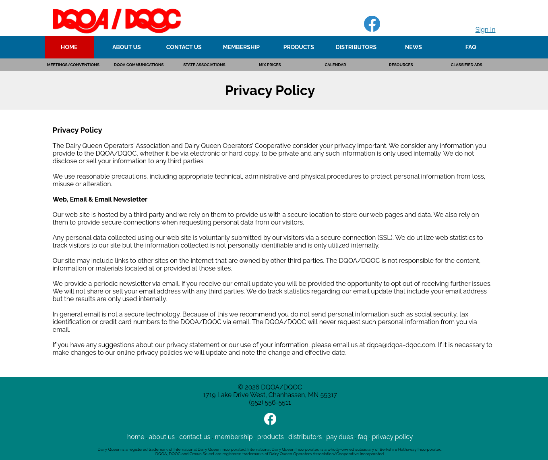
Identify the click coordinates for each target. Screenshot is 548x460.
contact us (194, 437)
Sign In (486, 29)
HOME (69, 47)
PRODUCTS (298, 47)
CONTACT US (184, 47)
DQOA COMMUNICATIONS (139, 64)
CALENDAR (335, 64)
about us (162, 437)
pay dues (339, 437)
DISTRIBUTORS (355, 47)
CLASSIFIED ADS (466, 64)
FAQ (470, 47)
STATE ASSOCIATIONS (204, 64)
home (136, 437)
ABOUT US (126, 47)
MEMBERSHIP (241, 47)
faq (363, 437)
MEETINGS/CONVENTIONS (73, 64)
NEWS (413, 47)
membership (233, 437)
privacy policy (392, 437)
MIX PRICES (270, 64)
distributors (305, 437)
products (270, 437)
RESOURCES (401, 64)
